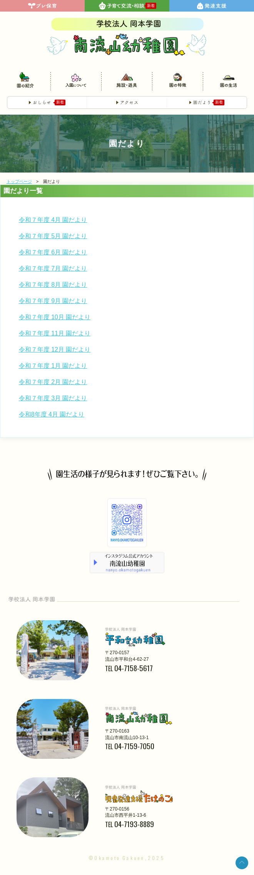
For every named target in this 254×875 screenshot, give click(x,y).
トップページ (19, 181)
